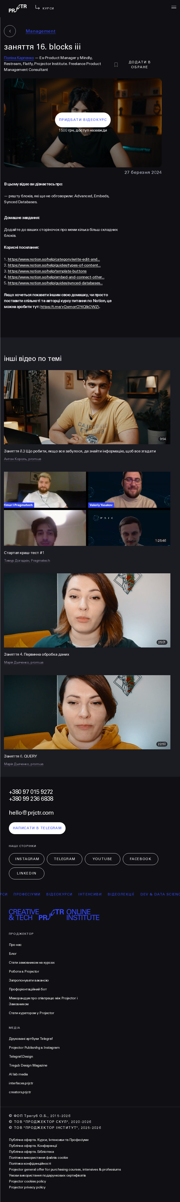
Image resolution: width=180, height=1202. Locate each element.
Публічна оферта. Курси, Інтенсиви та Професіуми (48, 1140)
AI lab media (18, 1074)
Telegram (64, 859)
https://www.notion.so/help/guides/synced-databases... (55, 283)
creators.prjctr (20, 1092)
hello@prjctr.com (31, 812)
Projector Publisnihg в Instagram (34, 1048)
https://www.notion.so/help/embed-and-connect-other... (56, 277)
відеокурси (68, 894)
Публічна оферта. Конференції (33, 1146)
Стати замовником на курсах (31, 962)
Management (41, 31)
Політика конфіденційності (30, 1163)
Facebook (140, 859)
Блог (13, 954)
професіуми (35, 894)
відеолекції (129, 894)
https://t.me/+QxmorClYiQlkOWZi (69, 306)
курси (9, 894)
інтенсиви (98, 894)
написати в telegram (37, 828)
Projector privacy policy (27, 1187)
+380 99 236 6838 (31, 798)
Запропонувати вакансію (29, 980)
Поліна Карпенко (19, 57)
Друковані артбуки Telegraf (31, 1039)
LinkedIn (26, 873)
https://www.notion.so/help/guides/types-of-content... (54, 265)
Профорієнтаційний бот (28, 989)
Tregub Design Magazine (28, 1065)
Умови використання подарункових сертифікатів (47, 1175)
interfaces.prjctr (21, 1083)
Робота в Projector (24, 971)
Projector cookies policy (27, 1181)
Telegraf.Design (21, 1056)
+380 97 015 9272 (31, 792)
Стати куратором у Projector (31, 1013)
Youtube (102, 859)
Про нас (15, 945)
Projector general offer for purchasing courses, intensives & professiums (65, 1169)
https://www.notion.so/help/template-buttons (47, 271)
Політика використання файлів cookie (38, 1158)
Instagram (27, 859)
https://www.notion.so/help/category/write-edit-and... (54, 259)
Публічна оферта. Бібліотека (31, 1152)
